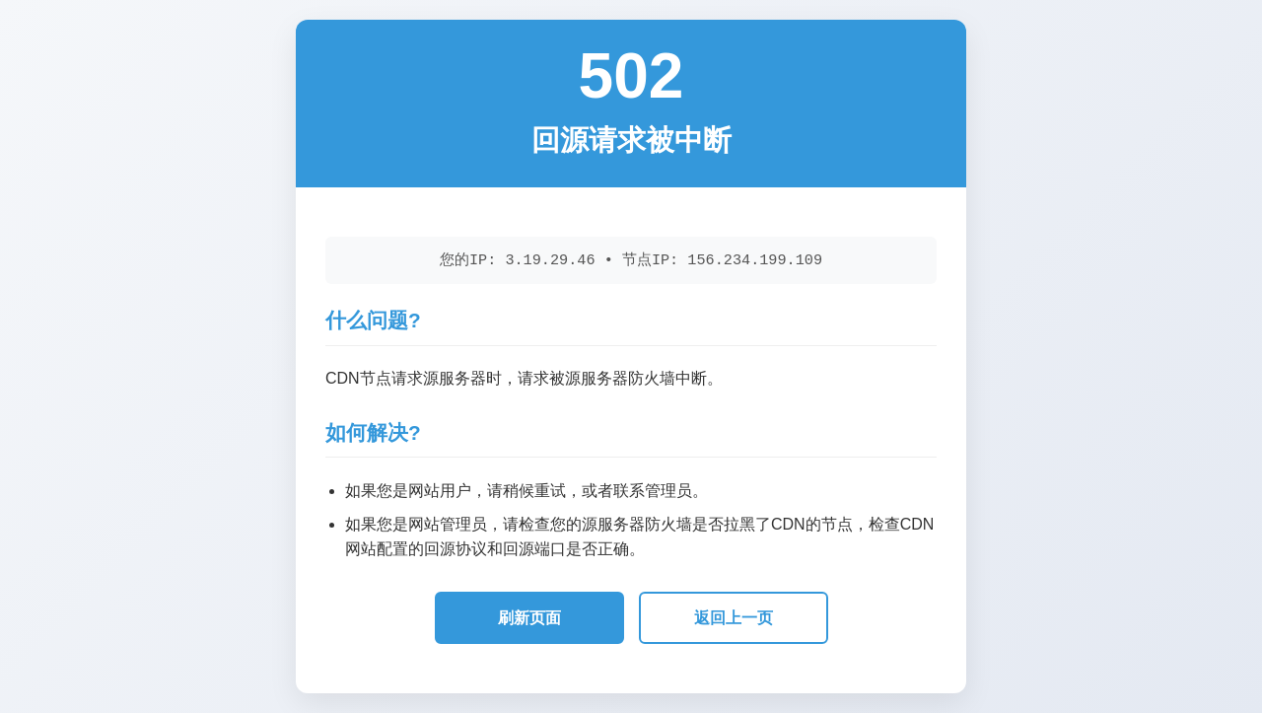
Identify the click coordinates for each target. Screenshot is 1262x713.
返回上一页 (733, 617)
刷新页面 (529, 617)
